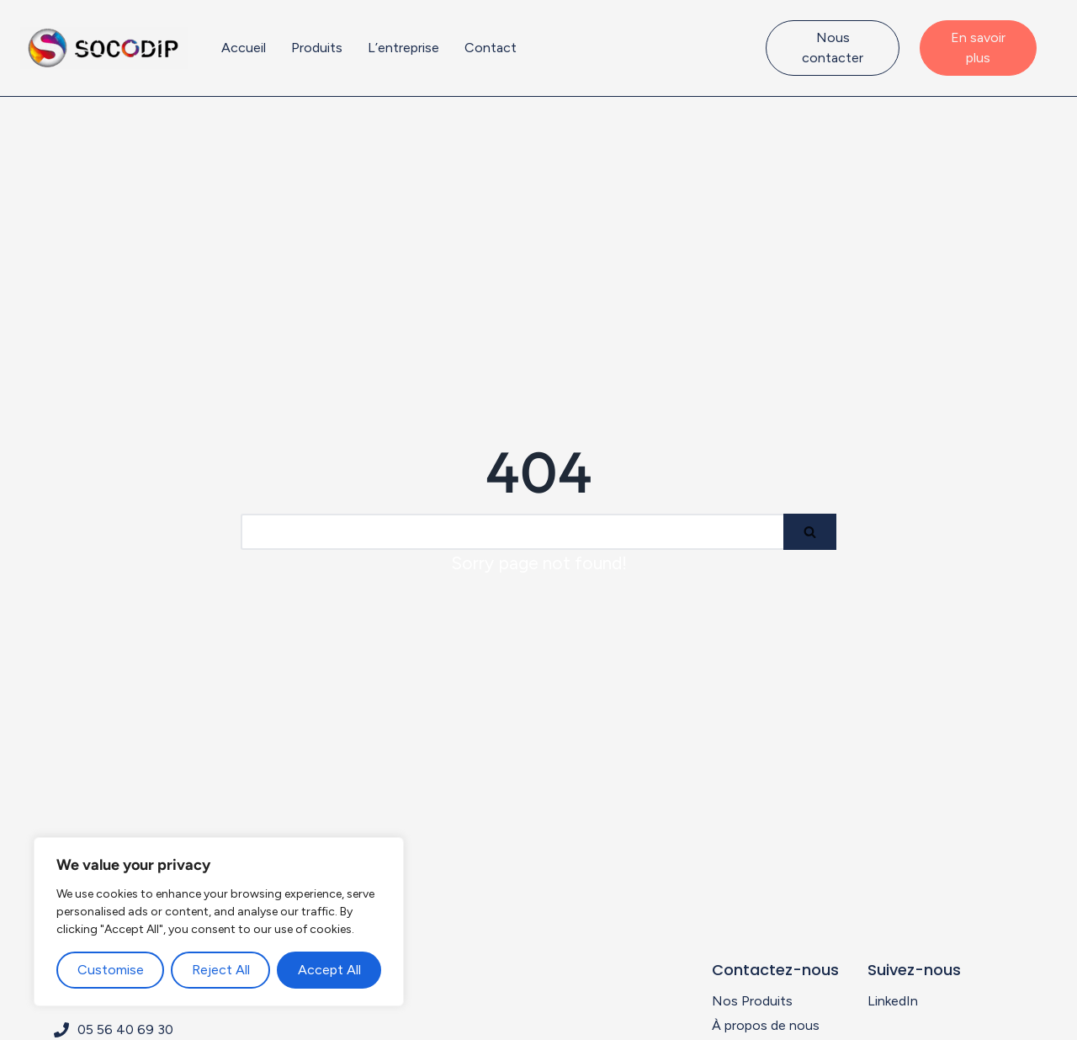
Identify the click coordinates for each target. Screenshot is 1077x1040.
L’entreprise (403, 48)
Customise (110, 970)
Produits (316, 48)
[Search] (512, 532)
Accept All (329, 970)
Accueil (243, 48)
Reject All (221, 970)
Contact (490, 48)
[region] (219, 921)
